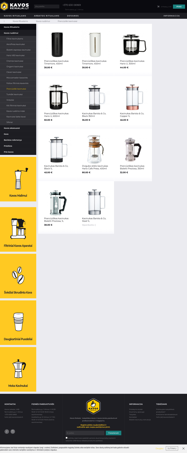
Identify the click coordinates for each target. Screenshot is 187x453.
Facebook (7, 431)
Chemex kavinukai (14, 61)
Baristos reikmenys (13, 140)
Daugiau (159, 448)
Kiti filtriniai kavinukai (16, 105)
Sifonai (9, 122)
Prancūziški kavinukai (67, 21)
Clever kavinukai (13, 72)
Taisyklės (132, 414)
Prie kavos (9, 152)
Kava (6, 134)
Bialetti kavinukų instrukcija (140, 420)
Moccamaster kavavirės (17, 78)
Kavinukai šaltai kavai (16, 117)
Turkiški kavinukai (14, 94)
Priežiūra (8, 146)
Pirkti (179, 6)
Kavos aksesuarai (12, 128)
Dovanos (73, 16)
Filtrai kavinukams (14, 39)
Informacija (171, 16)
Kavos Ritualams (15, 16)
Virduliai (10, 100)
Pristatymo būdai (136, 409)
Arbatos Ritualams (46, 16)
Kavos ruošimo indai (15, 111)
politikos (99, 441)
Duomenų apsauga (136, 412)
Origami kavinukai (14, 66)
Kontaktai (133, 417)
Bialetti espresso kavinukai (18, 50)
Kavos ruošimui (43, 21)
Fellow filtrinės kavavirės (17, 83)
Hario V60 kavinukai (15, 55)
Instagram (13, 431)
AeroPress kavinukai (15, 44)
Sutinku (172, 448)
